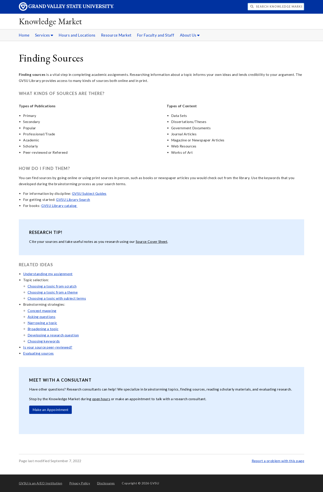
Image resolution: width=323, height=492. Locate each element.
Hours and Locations (77, 35)
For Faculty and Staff (156, 35)
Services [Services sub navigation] (44, 35)
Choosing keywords (44, 341)
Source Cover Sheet (152, 241)
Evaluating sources (38, 353)
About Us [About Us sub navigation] (190, 35)
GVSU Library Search (73, 200)
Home (24, 35)
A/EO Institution (40, 483)
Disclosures (106, 483)
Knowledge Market (50, 21)
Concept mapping (42, 311)
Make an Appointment (51, 410)
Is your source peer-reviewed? (47, 347)
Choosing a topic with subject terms (57, 298)
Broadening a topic (43, 329)
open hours (101, 399)
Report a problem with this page (278, 461)
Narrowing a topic (42, 323)
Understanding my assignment (48, 274)
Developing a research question (53, 335)
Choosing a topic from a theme (53, 292)
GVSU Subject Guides (89, 193)
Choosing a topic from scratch (52, 286)
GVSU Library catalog (59, 206)
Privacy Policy (79, 483)
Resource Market (116, 35)
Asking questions (42, 317)
